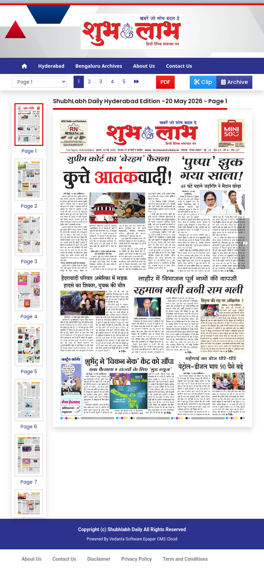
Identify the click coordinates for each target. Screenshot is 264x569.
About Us (144, 66)
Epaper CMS (154, 539)
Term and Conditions (185, 559)
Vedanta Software (125, 539)
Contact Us (179, 66)
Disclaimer (98, 559)
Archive (232, 83)
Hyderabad (51, 66)
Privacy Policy (136, 559)
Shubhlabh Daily (125, 529)
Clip (203, 82)
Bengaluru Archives (98, 66)
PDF (165, 82)
